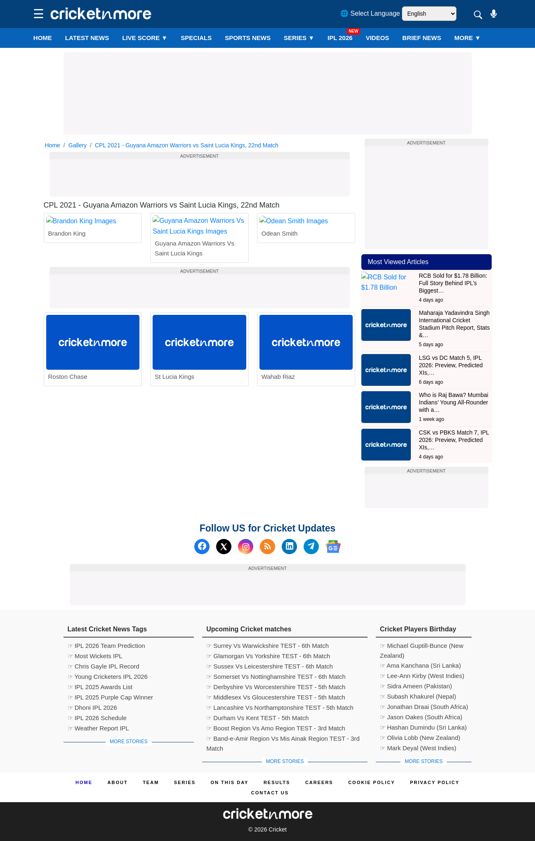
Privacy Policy (435, 782)
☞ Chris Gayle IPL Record (103, 666)
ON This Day (230, 782)
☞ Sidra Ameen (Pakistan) (416, 686)
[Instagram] (245, 546)
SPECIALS (196, 37)
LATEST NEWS (87, 37)
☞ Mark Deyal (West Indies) (418, 747)
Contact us (270, 792)
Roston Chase (67, 410)
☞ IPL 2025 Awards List (100, 686)
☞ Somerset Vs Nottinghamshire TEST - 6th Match (276, 676)
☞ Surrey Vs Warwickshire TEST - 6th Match (267, 645)
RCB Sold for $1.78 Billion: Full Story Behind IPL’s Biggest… (453, 283)
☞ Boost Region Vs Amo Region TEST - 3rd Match (275, 728)
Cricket (278, 829)
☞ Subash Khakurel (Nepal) (418, 696)
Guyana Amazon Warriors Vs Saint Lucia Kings (194, 282)
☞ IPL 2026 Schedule (97, 717)
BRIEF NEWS (421, 37)
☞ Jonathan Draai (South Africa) (424, 706)
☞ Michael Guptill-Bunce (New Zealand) (421, 646)
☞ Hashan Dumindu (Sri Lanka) (423, 727)
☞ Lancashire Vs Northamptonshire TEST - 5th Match (280, 707)
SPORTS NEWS (248, 37)
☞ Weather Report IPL (98, 728)
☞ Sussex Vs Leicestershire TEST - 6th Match (269, 666)
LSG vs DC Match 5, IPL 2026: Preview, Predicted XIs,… (451, 365)
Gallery (77, 145)
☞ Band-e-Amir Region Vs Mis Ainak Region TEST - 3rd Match (283, 739)
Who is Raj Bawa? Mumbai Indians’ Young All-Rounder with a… (453, 402)
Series (299, 37)
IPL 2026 (340, 37)
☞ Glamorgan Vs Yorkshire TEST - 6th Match (268, 655)
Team (151, 782)
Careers (319, 782)
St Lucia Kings (174, 410)
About (118, 782)
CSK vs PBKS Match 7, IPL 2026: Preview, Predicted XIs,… (454, 440)
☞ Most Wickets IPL (95, 655)
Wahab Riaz (278, 410)
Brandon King (67, 277)
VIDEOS (377, 37)
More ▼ (468, 37)
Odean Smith (280, 277)
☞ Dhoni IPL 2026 (92, 707)
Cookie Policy (371, 782)
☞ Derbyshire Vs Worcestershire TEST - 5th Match (275, 686)
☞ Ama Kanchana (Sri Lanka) (420, 665)
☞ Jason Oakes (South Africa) (421, 717)
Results (277, 782)
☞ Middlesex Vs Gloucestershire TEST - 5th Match (275, 697)
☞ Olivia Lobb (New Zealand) (420, 737)
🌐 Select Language (370, 13)
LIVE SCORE (144, 37)
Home (42, 37)
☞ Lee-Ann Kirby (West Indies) (422, 675)
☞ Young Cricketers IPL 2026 (108, 676)
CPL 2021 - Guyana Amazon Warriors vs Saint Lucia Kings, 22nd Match (186, 145)
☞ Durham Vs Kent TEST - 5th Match (257, 717)
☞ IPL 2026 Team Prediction (106, 645)
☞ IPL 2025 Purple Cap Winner (110, 697)
